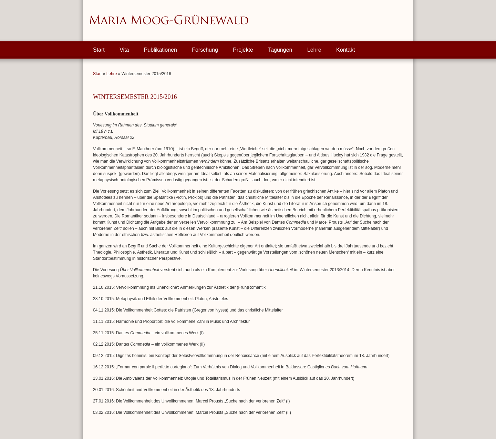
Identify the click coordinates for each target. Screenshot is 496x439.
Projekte (243, 50)
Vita (124, 50)
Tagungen (280, 50)
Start (99, 50)
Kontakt (345, 50)
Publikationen (160, 50)
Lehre (314, 50)
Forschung (205, 50)
